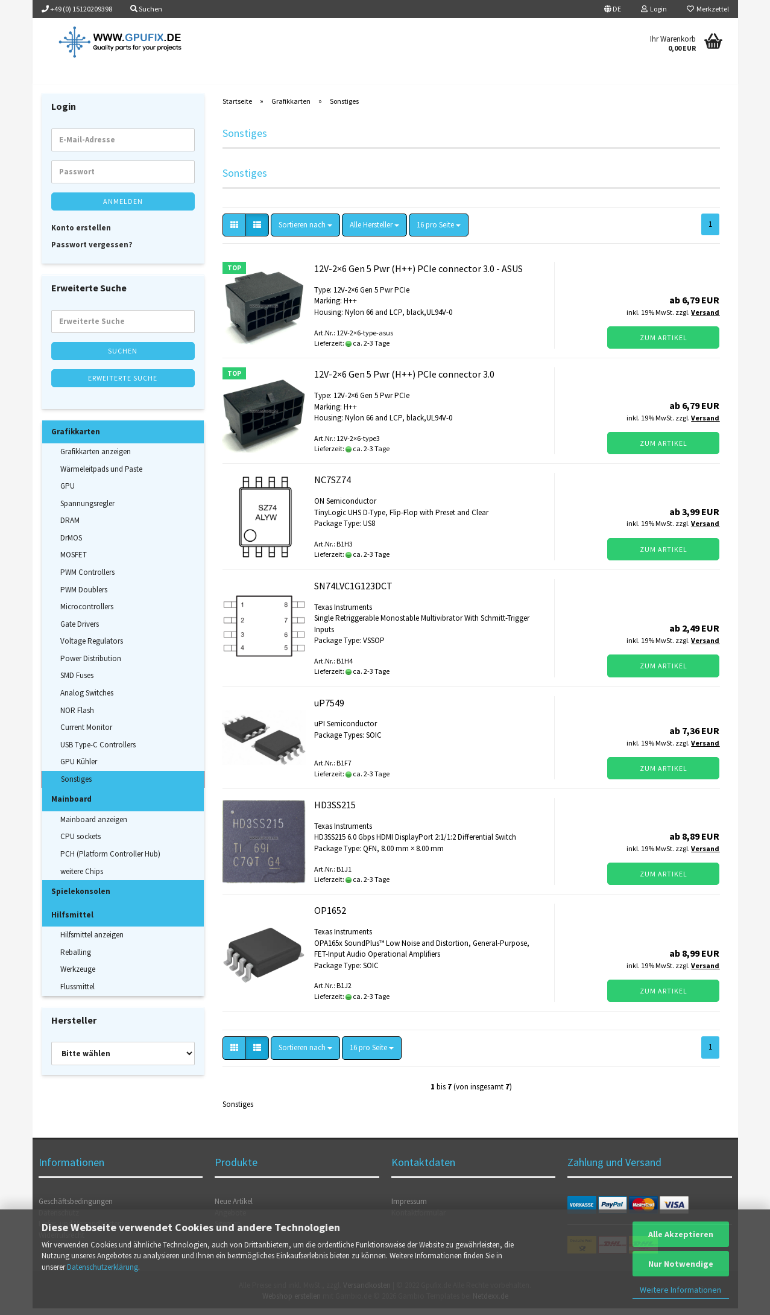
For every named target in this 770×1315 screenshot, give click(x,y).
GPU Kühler (78, 769)
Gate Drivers (79, 631)
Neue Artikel (234, 1208)
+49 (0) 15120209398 (77, 8)
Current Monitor (86, 734)
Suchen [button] (146, 8)
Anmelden (123, 207)
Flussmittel (77, 993)
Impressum (409, 1208)
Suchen (122, 357)
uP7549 (329, 709)
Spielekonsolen (80, 898)
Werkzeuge (77, 976)
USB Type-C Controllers (98, 751)
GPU (67, 493)
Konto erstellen (81, 234)
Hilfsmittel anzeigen (92, 942)
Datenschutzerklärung (102, 1267)
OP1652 (330, 917)
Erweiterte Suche (122, 384)
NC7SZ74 (332, 487)
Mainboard (71, 806)
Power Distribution (90, 665)
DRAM (70, 527)
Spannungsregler (87, 510)
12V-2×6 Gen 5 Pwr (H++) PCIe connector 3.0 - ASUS (418, 275)
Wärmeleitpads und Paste (101, 476)
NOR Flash (77, 717)
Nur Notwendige (680, 1263)
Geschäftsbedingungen (76, 1208)
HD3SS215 (335, 811)
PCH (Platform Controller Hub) (110, 860)
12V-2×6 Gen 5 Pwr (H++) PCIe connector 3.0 (404, 381)
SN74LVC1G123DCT (353, 592)
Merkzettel (708, 8)
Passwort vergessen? (92, 251)
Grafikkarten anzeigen (95, 458)
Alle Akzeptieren (680, 1234)
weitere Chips (81, 878)
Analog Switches (86, 699)
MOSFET (73, 562)
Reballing (75, 959)
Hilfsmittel (72, 921)
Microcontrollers (86, 613)
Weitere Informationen (680, 1289)
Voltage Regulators (91, 648)
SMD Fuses (76, 682)
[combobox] (305, 232)
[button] (612, 9)
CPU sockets (80, 843)
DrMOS (71, 544)
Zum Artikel (663, 344)
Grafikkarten (75, 438)
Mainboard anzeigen (93, 826)
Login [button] (654, 8)
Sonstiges (76, 786)
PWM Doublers (83, 596)
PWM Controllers (87, 579)
